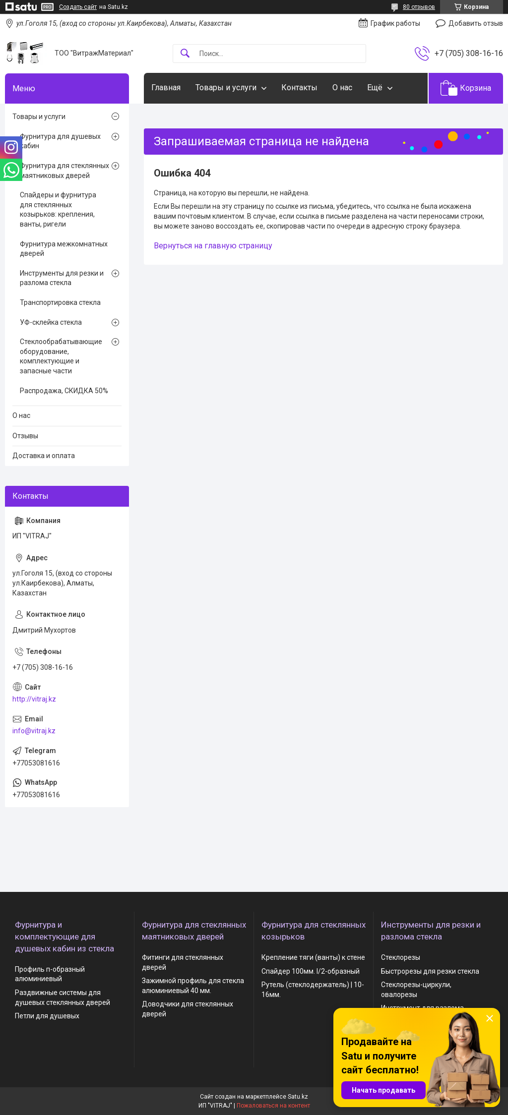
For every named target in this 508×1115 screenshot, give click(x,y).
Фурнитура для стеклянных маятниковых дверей (64, 170)
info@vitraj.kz (34, 731)
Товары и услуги (225, 87)
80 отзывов (419, 6)
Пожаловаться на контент (273, 1105)
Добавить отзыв (475, 23)
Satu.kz (298, 1096)
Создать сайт (78, 6)
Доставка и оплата (43, 456)
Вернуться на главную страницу (213, 245)
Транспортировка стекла (60, 302)
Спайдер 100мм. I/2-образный (310, 971)
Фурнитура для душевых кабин (60, 141)
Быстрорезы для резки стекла (430, 971)
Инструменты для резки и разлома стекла (62, 278)
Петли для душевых (47, 1016)
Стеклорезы (400, 957)
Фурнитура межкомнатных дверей (64, 249)
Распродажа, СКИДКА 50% (64, 391)
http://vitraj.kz (34, 699)
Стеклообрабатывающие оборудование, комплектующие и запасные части (61, 356)
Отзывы (25, 436)
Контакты (299, 87)
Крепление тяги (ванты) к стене (313, 957)
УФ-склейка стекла (51, 322)
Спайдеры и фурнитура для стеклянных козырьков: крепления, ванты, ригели (58, 209)
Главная (166, 87)
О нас (342, 87)
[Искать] (185, 53)
